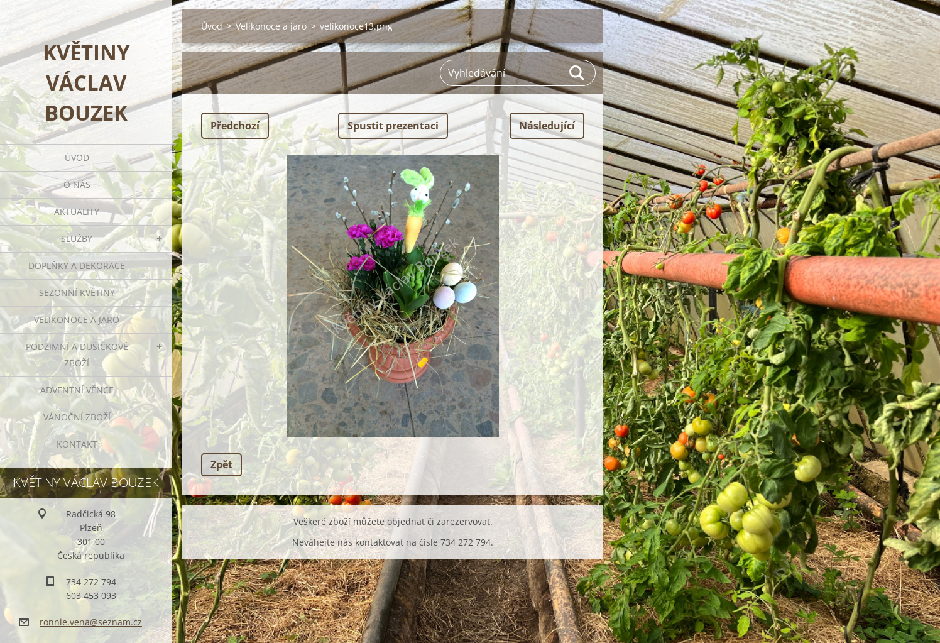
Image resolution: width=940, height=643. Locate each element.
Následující (547, 126)
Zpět (221, 464)
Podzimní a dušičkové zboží (77, 355)
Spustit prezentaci (393, 126)
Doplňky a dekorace (76, 266)
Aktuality (76, 211)
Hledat (577, 72)
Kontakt (77, 444)
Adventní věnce (77, 390)
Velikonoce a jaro (76, 320)
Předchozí (235, 126)
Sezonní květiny (77, 293)
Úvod (77, 157)
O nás (76, 184)
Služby (76, 239)
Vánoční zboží (77, 417)
